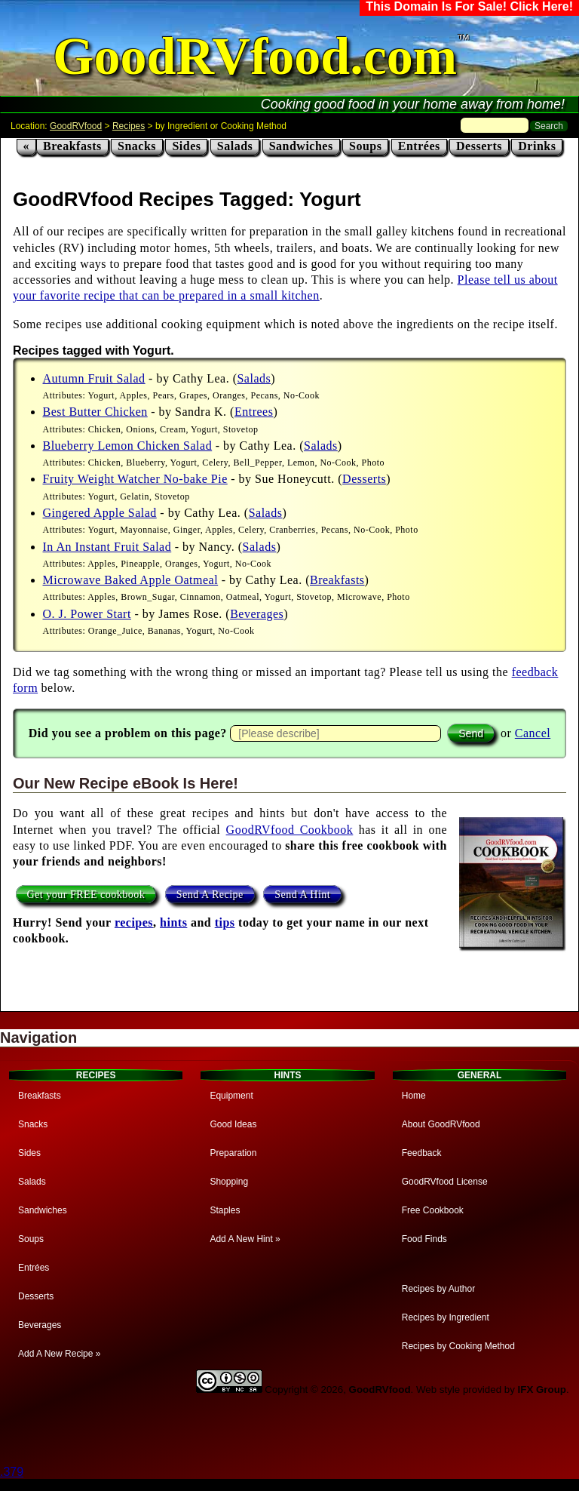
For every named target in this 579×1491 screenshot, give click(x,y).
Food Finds (424, 1239)
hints (173, 922)
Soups (365, 146)
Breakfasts (72, 146)
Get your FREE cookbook (86, 894)
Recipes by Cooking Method (458, 1346)
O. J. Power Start (87, 613)
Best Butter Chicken (95, 411)
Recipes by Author (438, 1288)
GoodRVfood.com (255, 56)
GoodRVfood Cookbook (290, 829)
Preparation (233, 1153)
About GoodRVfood (441, 1124)
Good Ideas (233, 1124)
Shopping (229, 1181)
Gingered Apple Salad (100, 512)
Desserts (479, 146)
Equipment (231, 1095)
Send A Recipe (210, 894)
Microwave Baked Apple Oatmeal (131, 579)
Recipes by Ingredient (445, 1317)
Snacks (137, 146)
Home (414, 1095)
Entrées (419, 146)
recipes (134, 922)
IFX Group (542, 1389)
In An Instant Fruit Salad (107, 546)
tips (225, 922)
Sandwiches (301, 146)
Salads (235, 146)
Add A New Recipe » (59, 1353)
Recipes (128, 126)
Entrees (253, 411)
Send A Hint (302, 894)
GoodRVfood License (445, 1181)
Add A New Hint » (245, 1239)
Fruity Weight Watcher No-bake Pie (135, 478)
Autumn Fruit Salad (94, 378)
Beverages (256, 613)
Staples (225, 1210)
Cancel (532, 733)
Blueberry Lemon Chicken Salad (128, 445)
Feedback (422, 1153)
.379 (11, 1471)
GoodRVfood (76, 126)
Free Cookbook (433, 1210)
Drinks (537, 146)
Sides (186, 146)
